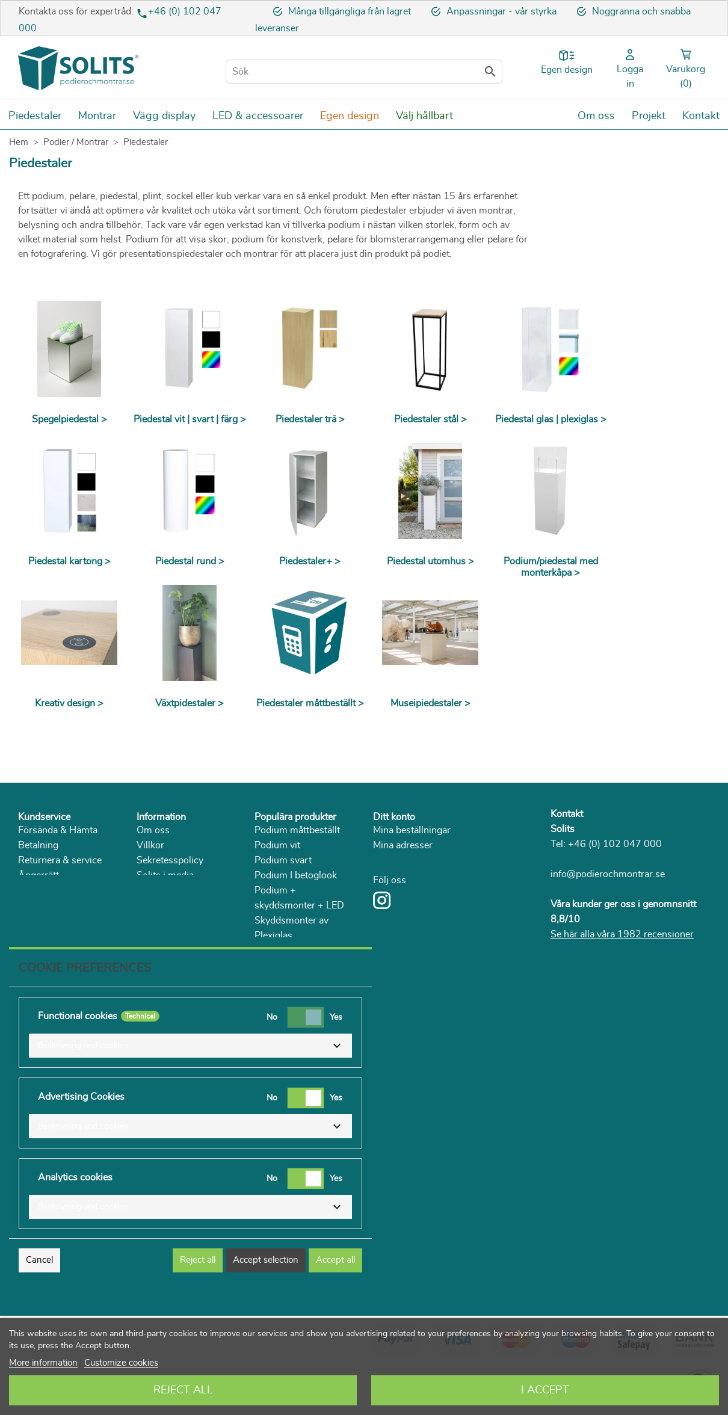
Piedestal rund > (189, 561)
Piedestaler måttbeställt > (310, 703)
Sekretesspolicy (170, 860)
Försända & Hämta (57, 830)
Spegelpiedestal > (69, 419)
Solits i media (165, 875)
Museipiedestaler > (430, 703)
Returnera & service (60, 860)
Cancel (39, 1311)
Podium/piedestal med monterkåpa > (551, 567)
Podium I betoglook (295, 875)
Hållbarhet (158, 890)
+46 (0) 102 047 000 (615, 844)
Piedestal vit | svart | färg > (190, 419)
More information (43, 1362)
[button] (190, 1097)
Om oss (153, 830)
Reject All (183, 1390)
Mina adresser (403, 845)
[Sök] (364, 72)
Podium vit (277, 845)
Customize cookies (121, 1362)
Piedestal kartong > (69, 561)
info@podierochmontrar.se (608, 874)
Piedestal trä (280, 980)
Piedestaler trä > (310, 419)
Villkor (150, 845)
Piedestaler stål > (430, 419)
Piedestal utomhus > (430, 561)
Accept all (335, 1311)
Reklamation (44, 890)
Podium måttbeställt (297, 830)
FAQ (27, 905)
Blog (146, 920)
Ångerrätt (38, 875)
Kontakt (567, 814)
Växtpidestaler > (189, 703)
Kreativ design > (69, 703)
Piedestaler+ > (310, 561)
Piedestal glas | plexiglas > (550, 419)
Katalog (152, 905)
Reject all (197, 1311)
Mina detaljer (400, 860)
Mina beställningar (412, 830)
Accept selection (265, 1311)
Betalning (38, 845)
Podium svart (283, 860)
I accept (545, 1390)
